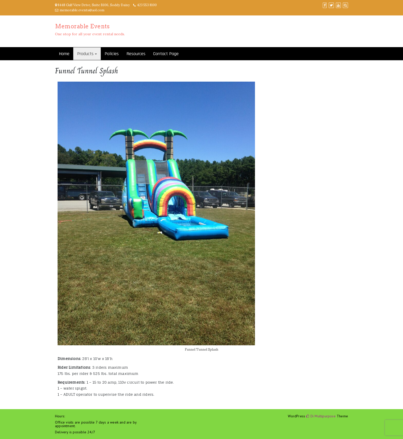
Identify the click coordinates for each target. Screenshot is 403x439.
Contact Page (166, 54)
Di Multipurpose (320, 416)
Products (85, 54)
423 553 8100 (147, 5)
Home (64, 54)
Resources (135, 54)
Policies (112, 54)
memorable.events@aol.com (82, 10)
